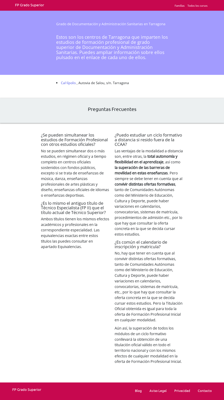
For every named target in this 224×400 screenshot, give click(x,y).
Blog (138, 390)
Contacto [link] (205, 390)
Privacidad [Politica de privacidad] (182, 390)
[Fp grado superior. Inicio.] (28, 390)
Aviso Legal (158, 390)
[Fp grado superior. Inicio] (31, 5)
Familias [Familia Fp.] (180, 5)
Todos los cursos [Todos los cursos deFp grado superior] (197, 5)
